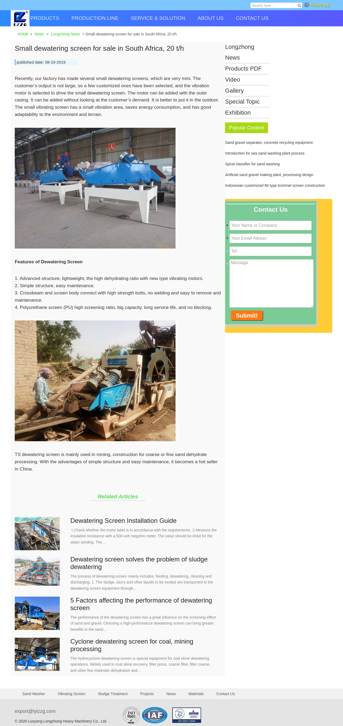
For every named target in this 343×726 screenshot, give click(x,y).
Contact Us (225, 694)
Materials (196, 694)
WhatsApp (317, 4)
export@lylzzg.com (35, 711)
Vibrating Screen (71, 694)
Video (232, 79)
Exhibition (238, 112)
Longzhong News (239, 52)
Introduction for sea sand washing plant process (265, 153)
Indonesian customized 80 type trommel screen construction (275, 185)
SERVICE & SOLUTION (158, 18)
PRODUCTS (45, 18)
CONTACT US (252, 18)
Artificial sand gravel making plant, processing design (269, 175)
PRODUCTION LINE (95, 18)
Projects (147, 694)
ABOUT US (210, 18)
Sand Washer (34, 694)
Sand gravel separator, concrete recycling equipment (269, 142)
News (171, 694)
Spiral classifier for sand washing (252, 164)
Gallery (234, 90)
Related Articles (118, 496)
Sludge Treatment (113, 694)
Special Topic (242, 101)
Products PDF (243, 68)
